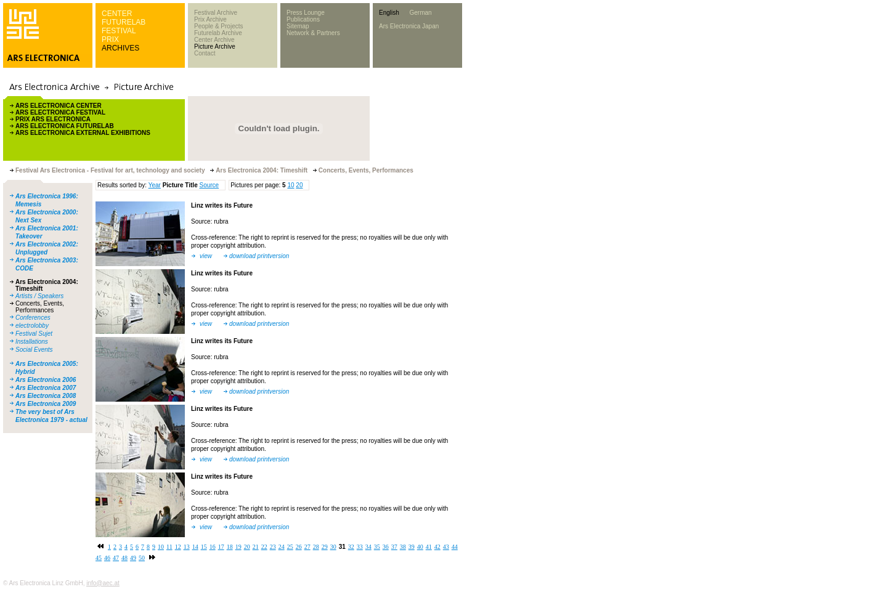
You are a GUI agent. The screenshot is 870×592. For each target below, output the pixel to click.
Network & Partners (313, 33)
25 (290, 546)
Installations (31, 341)
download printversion (259, 256)
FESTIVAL (119, 30)
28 (316, 546)
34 (368, 546)
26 (299, 546)
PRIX (110, 39)
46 (107, 557)
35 (377, 546)
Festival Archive (215, 12)
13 (187, 546)
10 (290, 185)
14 (195, 546)
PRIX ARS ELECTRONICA (53, 119)
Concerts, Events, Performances (39, 307)
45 (99, 557)
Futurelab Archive (218, 33)
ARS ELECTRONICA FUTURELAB (64, 126)
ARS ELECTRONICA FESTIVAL (60, 112)
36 (386, 546)
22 (264, 546)
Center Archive (214, 39)
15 (204, 546)
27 (307, 546)
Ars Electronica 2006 (45, 379)
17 (221, 546)
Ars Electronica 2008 (45, 395)
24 (281, 546)
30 (333, 546)
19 (238, 546)
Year (154, 185)
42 (437, 546)
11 (169, 546)
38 (403, 546)
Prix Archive (210, 19)
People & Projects (218, 26)
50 (142, 557)
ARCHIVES (120, 48)
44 (455, 546)
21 (256, 546)
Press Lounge (306, 12)
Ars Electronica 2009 (45, 403)
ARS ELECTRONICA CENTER (58, 105)
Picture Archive (214, 46)
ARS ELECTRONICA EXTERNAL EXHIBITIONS (82, 132)
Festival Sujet (33, 333)
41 (429, 546)
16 (212, 546)
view (206, 256)
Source (209, 185)
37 (394, 546)
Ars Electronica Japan (409, 26)
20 (299, 185)
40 (420, 546)
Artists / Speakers (39, 296)
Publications (303, 19)
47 (116, 557)
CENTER (117, 13)
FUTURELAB (123, 22)
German (420, 12)
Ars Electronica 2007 (45, 387)
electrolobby (32, 325)
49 (133, 557)
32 (351, 546)
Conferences (33, 317)
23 (273, 546)
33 (360, 546)
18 (230, 546)
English (389, 12)
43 (446, 546)
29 (325, 546)
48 (124, 557)
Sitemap (298, 26)
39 (412, 546)
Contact (204, 53)
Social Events (34, 349)
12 (178, 546)
